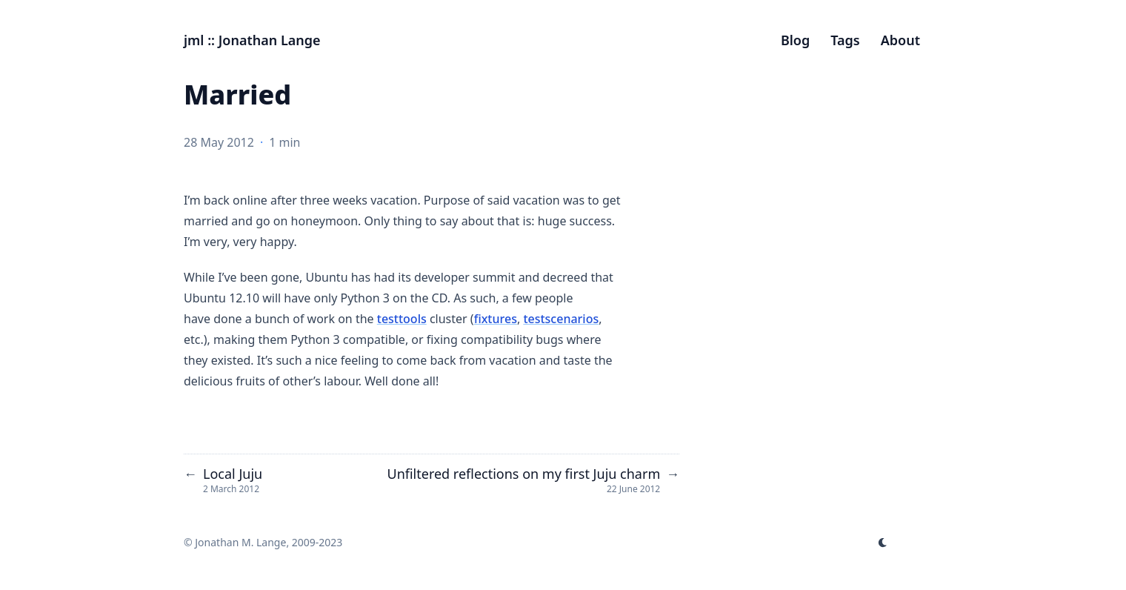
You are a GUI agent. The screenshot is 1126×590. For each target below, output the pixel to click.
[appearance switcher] (883, 542)
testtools (402, 319)
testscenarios (561, 319)
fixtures (495, 319)
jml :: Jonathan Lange (252, 40)
